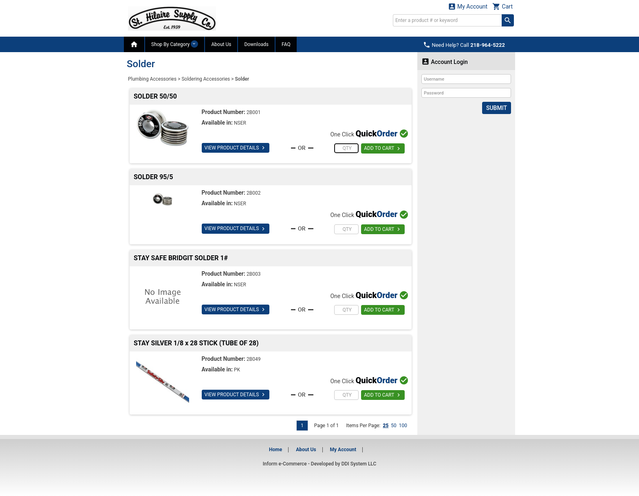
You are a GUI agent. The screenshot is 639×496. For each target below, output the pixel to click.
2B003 (253, 274)
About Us (221, 44)
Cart (502, 6)
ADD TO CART (383, 148)
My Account (468, 6)
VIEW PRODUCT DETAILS (236, 148)
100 (403, 425)
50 (394, 425)
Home (275, 449)
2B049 (253, 359)
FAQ (286, 44)
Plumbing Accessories (152, 79)
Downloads (256, 44)
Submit (496, 108)
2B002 (253, 193)
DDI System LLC (359, 464)
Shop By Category (174, 44)
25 (385, 425)
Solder (242, 79)
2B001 (253, 112)
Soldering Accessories (205, 79)
